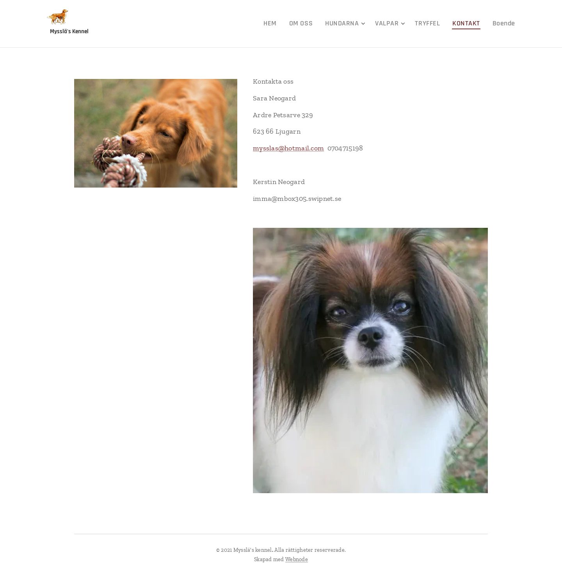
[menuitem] (291, 24)
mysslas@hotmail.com (288, 148)
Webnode (296, 559)
